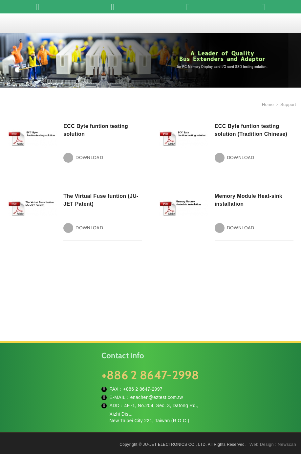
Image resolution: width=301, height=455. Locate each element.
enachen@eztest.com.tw (156, 398)
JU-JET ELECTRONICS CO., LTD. (150, 23)
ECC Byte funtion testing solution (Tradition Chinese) (251, 130)
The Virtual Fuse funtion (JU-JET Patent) (101, 200)
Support (288, 104)
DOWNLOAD (89, 158)
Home (267, 104)
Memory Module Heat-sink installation (248, 200)
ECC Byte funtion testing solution (95, 130)
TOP (288, 420)
